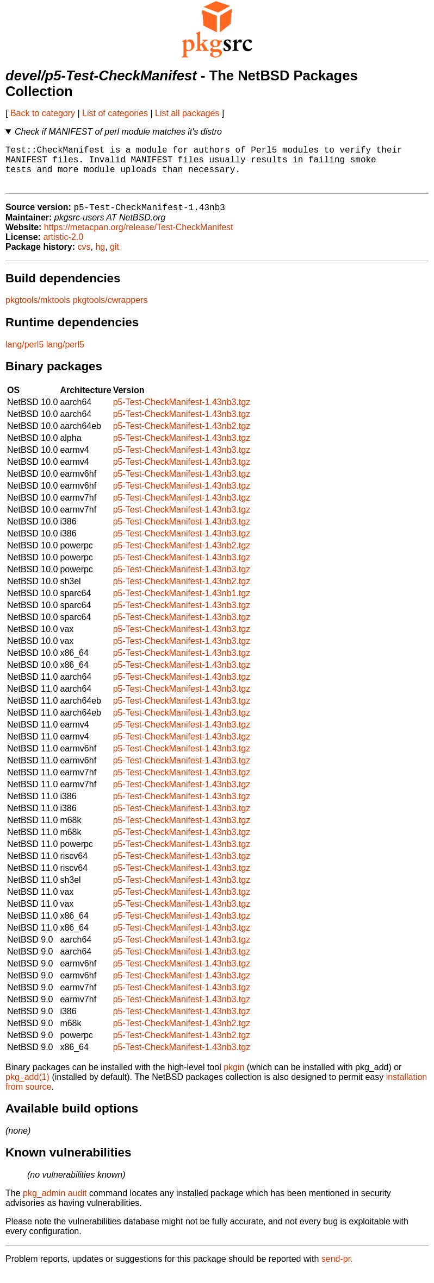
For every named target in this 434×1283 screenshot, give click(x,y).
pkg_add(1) (27, 1087)
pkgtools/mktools (37, 310)
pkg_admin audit (54, 1203)
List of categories (115, 113)
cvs (84, 257)
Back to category (42, 113)
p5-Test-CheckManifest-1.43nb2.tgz (182, 436)
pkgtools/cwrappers (110, 310)
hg (100, 257)
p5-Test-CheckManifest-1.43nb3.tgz (182, 412)
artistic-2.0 (63, 247)
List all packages (187, 113)
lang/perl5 (24, 354)
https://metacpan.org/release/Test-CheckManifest (138, 237)
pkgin (234, 1077)
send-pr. (337, 1269)
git (114, 257)
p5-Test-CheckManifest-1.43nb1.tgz (182, 603)
